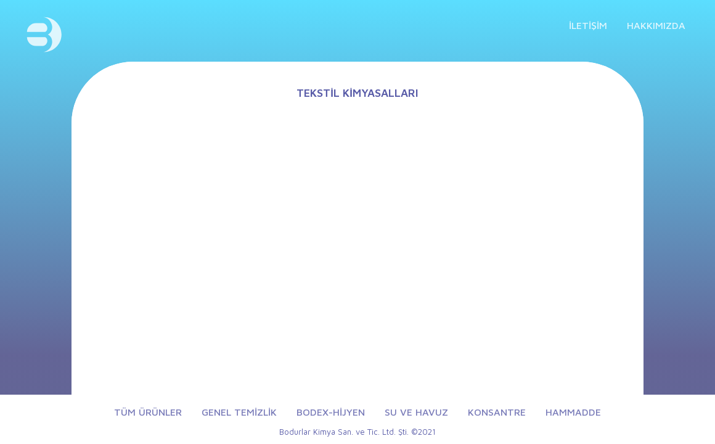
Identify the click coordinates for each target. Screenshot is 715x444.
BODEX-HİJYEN (330, 411)
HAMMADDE (573, 411)
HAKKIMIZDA (656, 25)
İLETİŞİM (588, 25)
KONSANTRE (497, 411)
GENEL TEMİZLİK (239, 411)
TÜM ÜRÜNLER (148, 411)
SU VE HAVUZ (416, 411)
